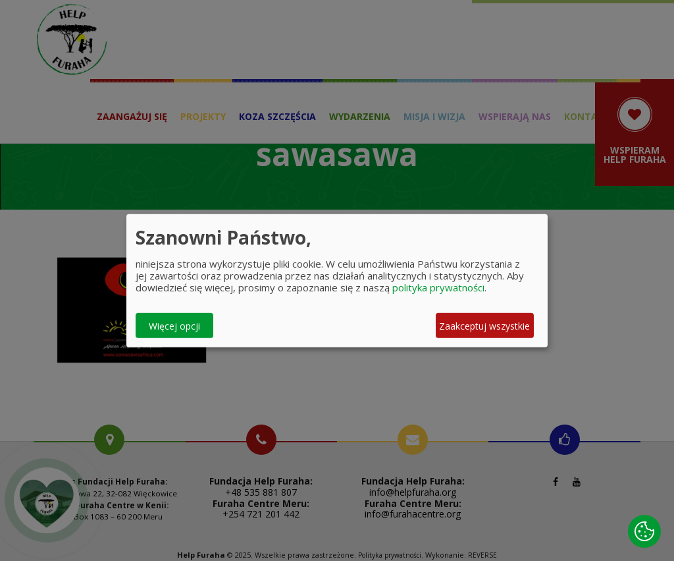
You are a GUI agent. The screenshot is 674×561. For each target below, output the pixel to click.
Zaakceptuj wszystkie (484, 325)
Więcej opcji (174, 325)
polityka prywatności (438, 287)
